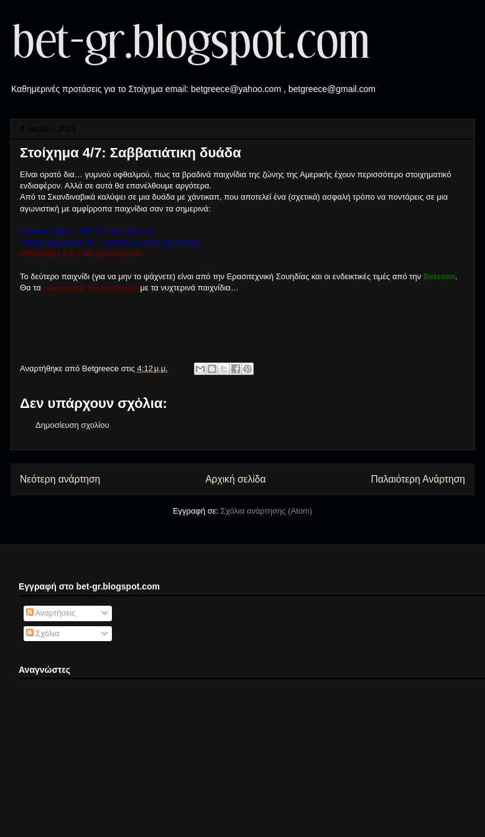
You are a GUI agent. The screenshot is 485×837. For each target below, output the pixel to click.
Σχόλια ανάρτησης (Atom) (266, 511)
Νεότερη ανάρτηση (60, 479)
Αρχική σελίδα (235, 479)
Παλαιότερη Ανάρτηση (418, 479)
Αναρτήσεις (51, 612)
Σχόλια (43, 633)
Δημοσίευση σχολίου (72, 425)
